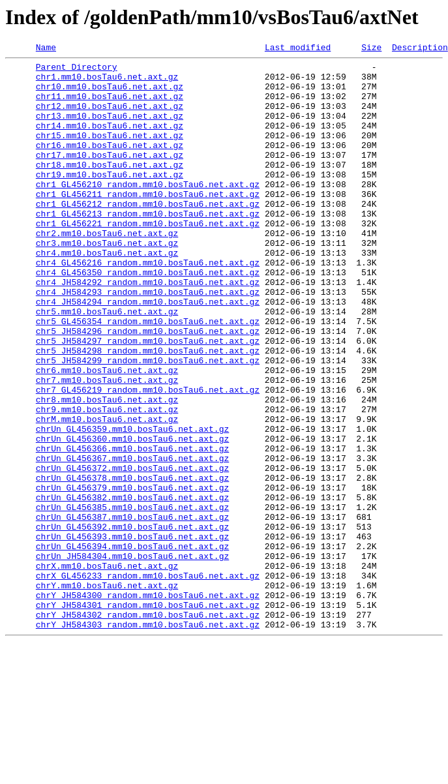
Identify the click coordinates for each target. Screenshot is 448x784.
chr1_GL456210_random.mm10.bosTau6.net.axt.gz (148, 211)
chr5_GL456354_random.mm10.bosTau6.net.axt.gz (148, 376)
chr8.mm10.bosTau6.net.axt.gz (107, 469)
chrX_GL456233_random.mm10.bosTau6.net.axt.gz (148, 681)
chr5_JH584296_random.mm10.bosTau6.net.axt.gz (148, 387)
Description (420, 49)
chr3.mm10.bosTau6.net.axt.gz (107, 282)
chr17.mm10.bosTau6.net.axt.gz (109, 176)
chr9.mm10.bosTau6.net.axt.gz (107, 481)
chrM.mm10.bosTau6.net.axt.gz (107, 493)
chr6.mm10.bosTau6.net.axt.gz (107, 434)
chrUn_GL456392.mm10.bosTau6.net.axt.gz (132, 622)
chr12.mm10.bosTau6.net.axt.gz (109, 117)
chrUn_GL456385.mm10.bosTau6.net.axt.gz (132, 599)
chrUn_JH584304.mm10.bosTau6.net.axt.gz (132, 657)
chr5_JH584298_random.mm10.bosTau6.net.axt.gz (148, 411)
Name (46, 49)
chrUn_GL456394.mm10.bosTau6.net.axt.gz (132, 646)
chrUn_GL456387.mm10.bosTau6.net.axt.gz (132, 610)
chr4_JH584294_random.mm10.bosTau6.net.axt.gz (148, 352)
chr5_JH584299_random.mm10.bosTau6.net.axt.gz (148, 423)
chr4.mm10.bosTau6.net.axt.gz (107, 293)
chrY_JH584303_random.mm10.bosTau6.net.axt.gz (148, 740)
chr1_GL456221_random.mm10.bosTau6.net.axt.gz (148, 258)
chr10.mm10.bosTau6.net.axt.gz (109, 94)
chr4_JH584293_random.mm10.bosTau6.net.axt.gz (148, 340)
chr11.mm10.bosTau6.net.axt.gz (109, 106)
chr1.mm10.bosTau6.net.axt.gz (107, 82)
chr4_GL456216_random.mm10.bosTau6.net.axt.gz (148, 305)
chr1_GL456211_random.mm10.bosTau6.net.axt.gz (148, 223)
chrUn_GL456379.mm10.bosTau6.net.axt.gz (132, 575)
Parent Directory (76, 70)
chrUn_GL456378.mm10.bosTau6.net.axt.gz (132, 563)
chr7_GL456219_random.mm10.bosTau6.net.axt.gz (148, 458)
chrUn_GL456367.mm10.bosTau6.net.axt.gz (132, 540)
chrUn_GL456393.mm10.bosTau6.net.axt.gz (132, 634)
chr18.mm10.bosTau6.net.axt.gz (109, 188)
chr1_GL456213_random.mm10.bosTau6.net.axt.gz (148, 246)
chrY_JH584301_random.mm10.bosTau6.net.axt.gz (148, 716)
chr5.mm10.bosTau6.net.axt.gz (107, 364)
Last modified (298, 49)
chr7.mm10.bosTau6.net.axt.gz (107, 446)
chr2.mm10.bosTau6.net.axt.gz (107, 270)
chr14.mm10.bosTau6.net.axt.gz (109, 141)
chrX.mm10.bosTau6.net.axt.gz (107, 669)
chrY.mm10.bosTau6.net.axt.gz (107, 693)
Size (371, 49)
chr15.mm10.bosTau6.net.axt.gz (109, 152)
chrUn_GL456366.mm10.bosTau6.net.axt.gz (132, 528)
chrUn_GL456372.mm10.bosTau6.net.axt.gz (132, 552)
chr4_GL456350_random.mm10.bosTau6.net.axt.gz (148, 317)
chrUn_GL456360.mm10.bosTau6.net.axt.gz (132, 516)
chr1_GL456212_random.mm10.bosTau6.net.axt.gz (148, 235)
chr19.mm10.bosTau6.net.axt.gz (109, 199)
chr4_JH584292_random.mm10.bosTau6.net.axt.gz (148, 329)
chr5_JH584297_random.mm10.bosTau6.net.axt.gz (148, 399)
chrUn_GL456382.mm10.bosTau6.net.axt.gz (132, 587)
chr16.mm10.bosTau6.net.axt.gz (109, 164)
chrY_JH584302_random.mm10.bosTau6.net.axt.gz (148, 728)
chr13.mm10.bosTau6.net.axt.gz (109, 129)
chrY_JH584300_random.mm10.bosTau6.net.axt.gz (148, 704)
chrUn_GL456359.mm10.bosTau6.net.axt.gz (132, 505)
